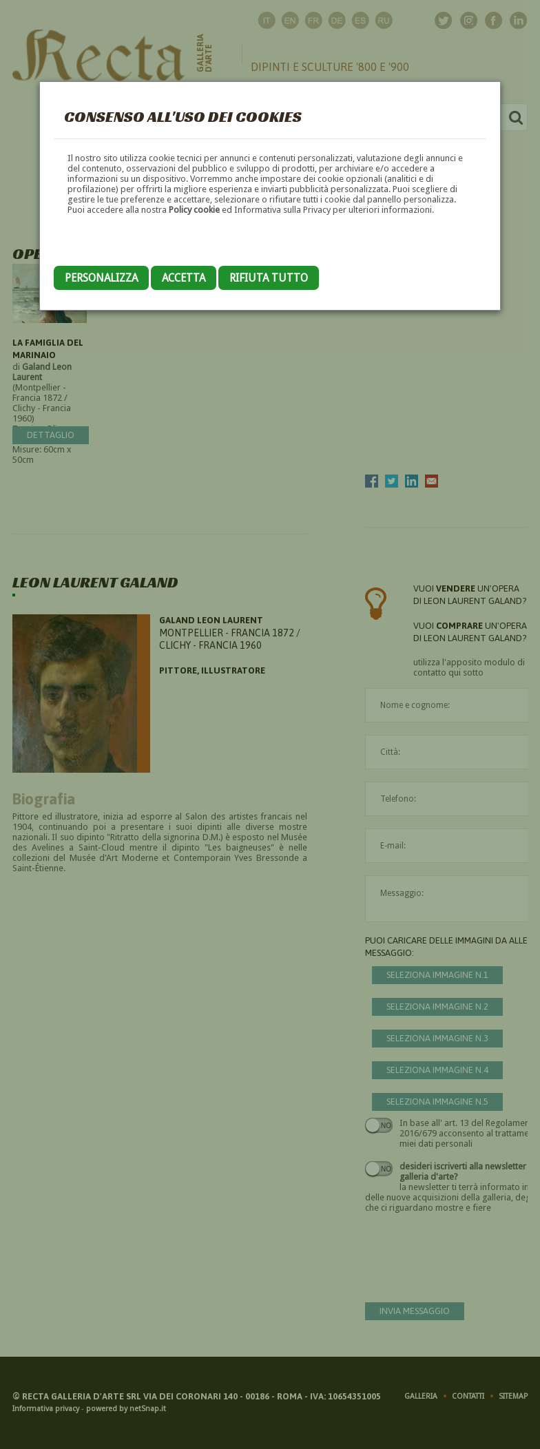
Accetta (183, 277)
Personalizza (101, 277)
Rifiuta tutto (268, 277)
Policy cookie (194, 210)
